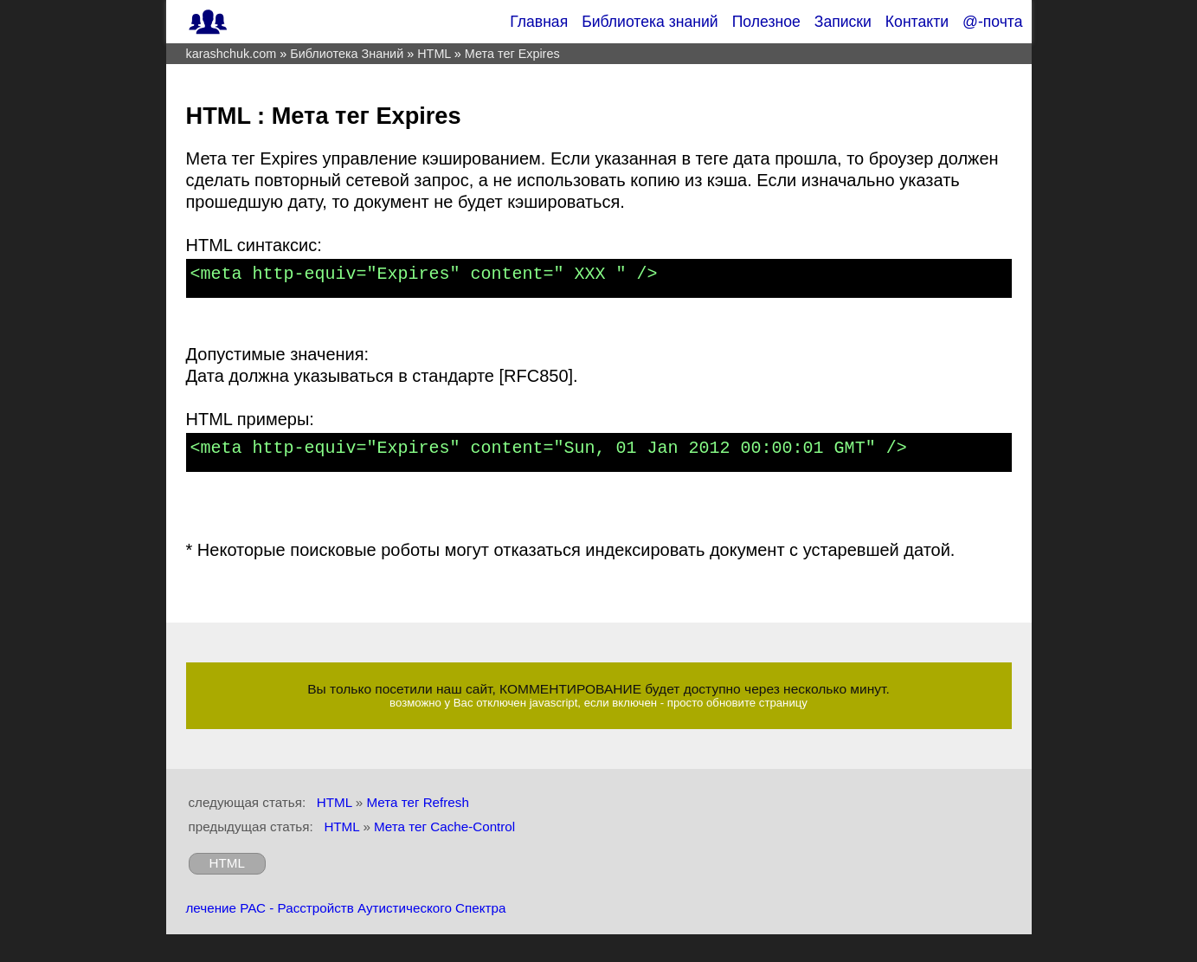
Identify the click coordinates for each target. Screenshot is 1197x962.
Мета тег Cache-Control (444, 826)
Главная (539, 21)
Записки (843, 21)
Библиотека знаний (650, 21)
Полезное (766, 21)
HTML (334, 802)
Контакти (917, 21)
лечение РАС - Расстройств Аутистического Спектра (346, 908)
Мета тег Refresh (417, 802)
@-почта (992, 21)
